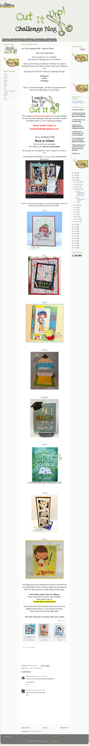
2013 (75, 245)
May (76, 212)
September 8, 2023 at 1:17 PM (39, 676)
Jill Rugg (46, 157)
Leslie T (6, 95)
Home (6, 40)
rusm (50, 741)
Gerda (44, 350)
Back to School (29, 668)
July (76, 207)
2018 (75, 233)
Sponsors (29, 40)
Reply (27, 684)
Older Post (64, 728)
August (77, 205)
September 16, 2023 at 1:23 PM (36, 690)
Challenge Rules (16, 40)
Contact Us (39, 40)
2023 (75, 180)
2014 (75, 243)
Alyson (5, 74)
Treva (44, 255)
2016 (75, 238)
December (78, 182)
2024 (75, 177)
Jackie (44, 302)
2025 (75, 175)
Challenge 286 (38, 668)
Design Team (50, 40)
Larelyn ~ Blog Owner (9, 91)
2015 (75, 240)
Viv (27, 690)
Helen (5, 82)
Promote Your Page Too (78, 102)
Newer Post (25, 728)
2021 (75, 226)
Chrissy (28, 676)
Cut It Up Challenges (77, 101)
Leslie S (6, 93)
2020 (75, 229)
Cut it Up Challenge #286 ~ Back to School (80, 200)
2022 (75, 224)
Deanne (44, 539)
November (78, 184)
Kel (4, 89)
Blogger (61, 741)
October (77, 186)
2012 (75, 247)
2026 (75, 173)
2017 (75, 236)
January (77, 221)
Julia (5, 86)
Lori (5, 97)
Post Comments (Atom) (35, 731)
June (76, 209)
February (77, 219)
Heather (44, 397)
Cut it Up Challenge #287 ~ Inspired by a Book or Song (80, 193)
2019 (75, 231)
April (76, 214)
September (78, 189)
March (77, 216)
